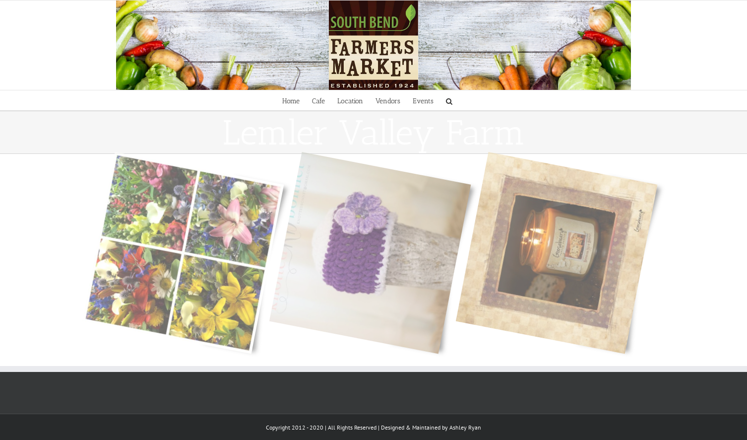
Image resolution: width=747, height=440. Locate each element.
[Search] (449, 100)
